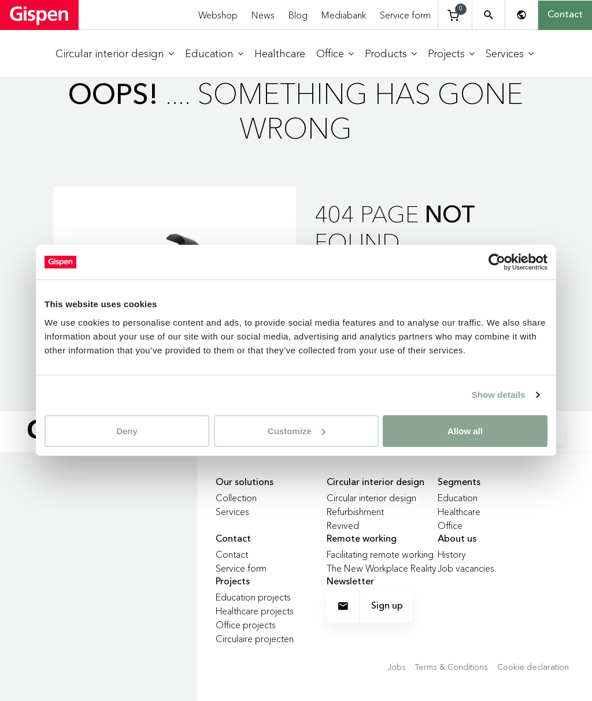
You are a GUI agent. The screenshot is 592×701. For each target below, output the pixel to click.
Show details (499, 395)
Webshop (218, 15)
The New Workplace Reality (381, 568)
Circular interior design (371, 498)
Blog (298, 15)
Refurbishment (355, 511)
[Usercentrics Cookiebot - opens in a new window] (496, 262)
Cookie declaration (533, 667)
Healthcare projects (255, 611)
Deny (127, 430)
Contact (565, 15)
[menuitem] (115, 54)
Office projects (246, 625)
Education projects (253, 597)
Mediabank (343, 15)
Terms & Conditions (451, 667)
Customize (296, 430)
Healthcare (459, 511)
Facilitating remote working (380, 554)
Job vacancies (466, 568)
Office (450, 525)
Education (458, 498)
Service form (405, 15)
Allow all (465, 430)
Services (232, 511)
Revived (343, 525)
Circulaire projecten (255, 638)
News (263, 15)
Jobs (396, 667)
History (452, 554)
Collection (236, 498)
